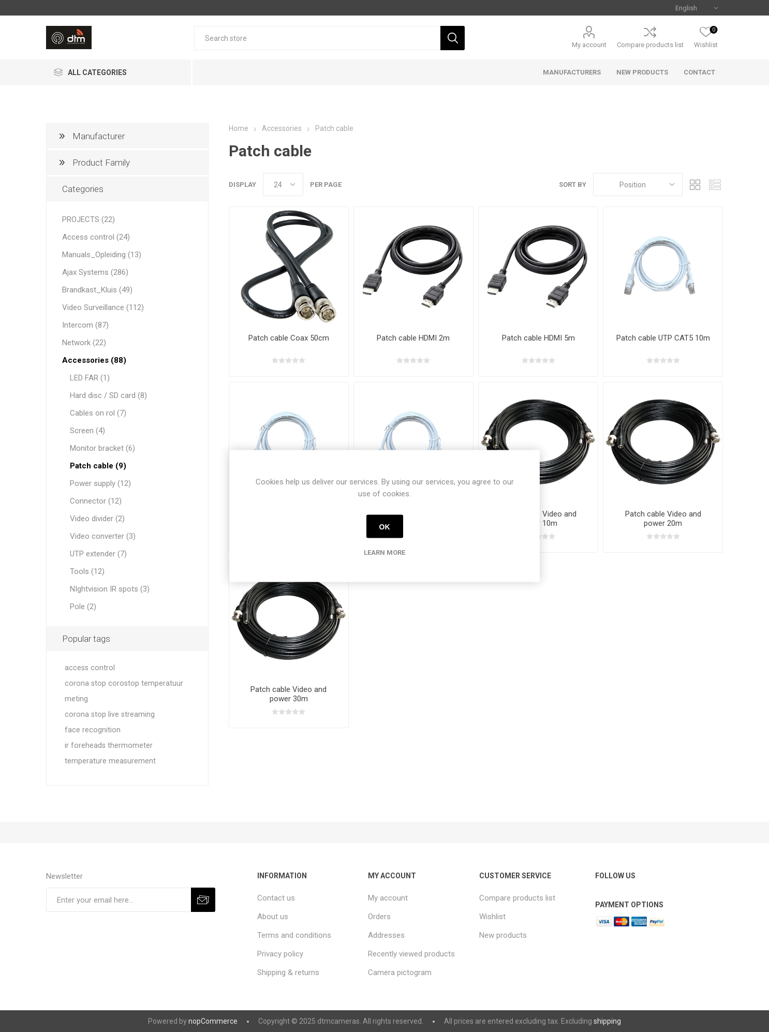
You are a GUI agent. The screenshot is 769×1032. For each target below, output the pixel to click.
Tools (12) (87, 571)
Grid (695, 184)
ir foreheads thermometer (109, 745)
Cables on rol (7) (98, 413)
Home (238, 128)
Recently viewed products (411, 954)
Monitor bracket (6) (102, 448)
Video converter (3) (103, 536)
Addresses (386, 935)
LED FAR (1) (90, 377)
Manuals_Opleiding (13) (101, 254)
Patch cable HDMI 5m (538, 338)
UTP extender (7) (98, 553)
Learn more (384, 552)
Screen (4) (87, 430)
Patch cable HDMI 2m (413, 338)
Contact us (276, 898)
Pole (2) (83, 606)
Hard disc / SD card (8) (108, 395)
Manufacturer (98, 136)
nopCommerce (213, 1021)
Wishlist (492, 916)
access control (90, 668)
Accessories (282, 128)
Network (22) (84, 342)
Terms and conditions (294, 935)
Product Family (101, 162)
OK (384, 526)
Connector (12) (96, 501)
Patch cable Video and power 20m (663, 518)
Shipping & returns (288, 972)
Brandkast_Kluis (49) (97, 289)
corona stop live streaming (110, 714)
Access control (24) (96, 237)
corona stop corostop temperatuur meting (124, 691)
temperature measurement (110, 761)
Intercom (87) (85, 325)
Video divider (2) (97, 518)
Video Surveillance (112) (103, 307)
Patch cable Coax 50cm (288, 338)
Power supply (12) (100, 483)
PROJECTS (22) (88, 219)
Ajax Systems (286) (95, 272)
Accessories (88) (94, 360)
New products (503, 935)
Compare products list (650, 45)
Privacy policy (280, 954)
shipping (607, 1021)
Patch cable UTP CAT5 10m (663, 338)
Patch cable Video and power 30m (288, 694)
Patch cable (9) (98, 465)
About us (272, 916)
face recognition (93, 730)
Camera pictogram (400, 972)
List (715, 184)
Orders (379, 916)
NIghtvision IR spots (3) (110, 589)
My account (589, 45)
